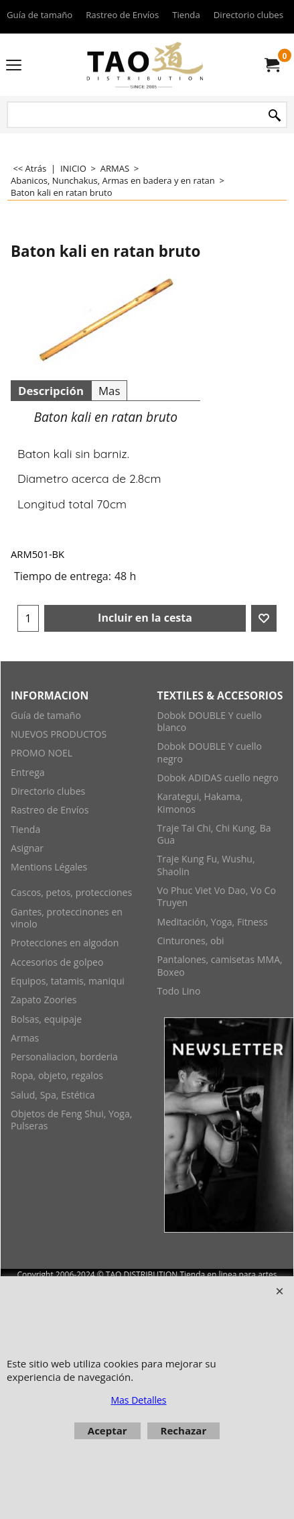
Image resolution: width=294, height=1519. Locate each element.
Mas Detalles (138, 1400)
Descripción (51, 390)
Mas (109, 390)
